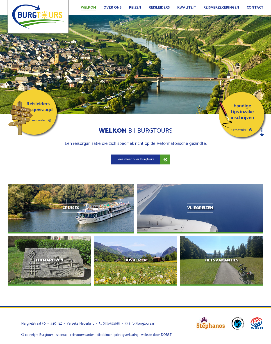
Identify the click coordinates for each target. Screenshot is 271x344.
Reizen (135, 8)
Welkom (88, 8)
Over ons (112, 8)
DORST (166, 335)
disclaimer (104, 335)
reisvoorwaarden (82, 335)
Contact (255, 8)
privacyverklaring (126, 335)
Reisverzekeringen (221, 8)
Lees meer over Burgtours (135, 159)
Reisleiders (159, 8)
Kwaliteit (186, 8)
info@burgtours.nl (140, 323)
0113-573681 (109, 323)
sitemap (62, 335)
